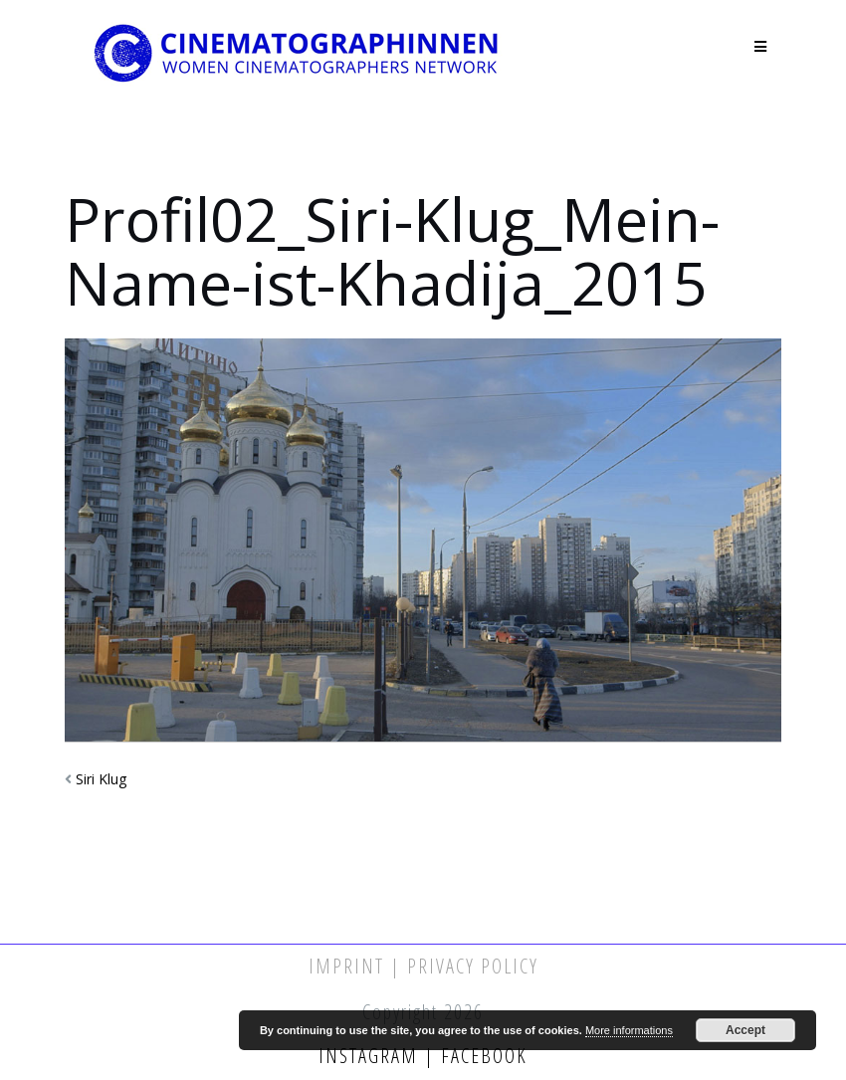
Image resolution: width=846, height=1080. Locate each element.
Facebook (481, 1055)
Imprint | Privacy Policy (423, 966)
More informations (629, 1030)
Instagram (371, 1055)
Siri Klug (101, 778)
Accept (745, 1030)
